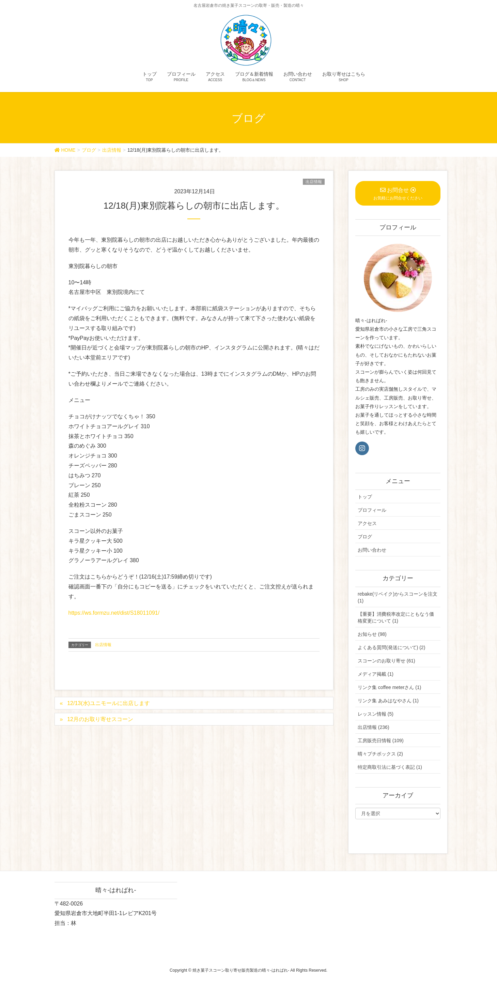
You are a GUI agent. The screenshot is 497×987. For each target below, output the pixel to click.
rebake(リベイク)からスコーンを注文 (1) (397, 597)
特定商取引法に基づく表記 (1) (390, 767)
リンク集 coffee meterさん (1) (389, 687)
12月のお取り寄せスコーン (100, 719)
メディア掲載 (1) (375, 674)
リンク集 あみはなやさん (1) (388, 700)
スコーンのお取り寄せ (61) (386, 660)
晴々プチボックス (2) (380, 754)
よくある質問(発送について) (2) (391, 647)
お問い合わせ (372, 550)
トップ (365, 496)
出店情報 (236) (373, 727)
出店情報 (314, 181)
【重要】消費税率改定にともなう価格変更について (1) (396, 617)
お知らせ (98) (372, 634)
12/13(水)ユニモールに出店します (108, 703)
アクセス (367, 523)
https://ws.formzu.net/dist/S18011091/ (114, 613)
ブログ (365, 536)
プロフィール (372, 510)
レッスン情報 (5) (375, 714)
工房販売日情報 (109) (381, 740)
